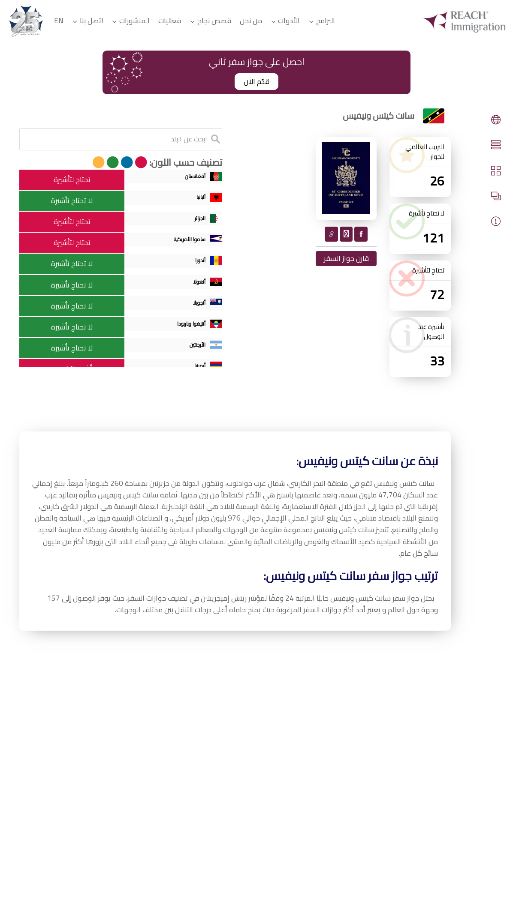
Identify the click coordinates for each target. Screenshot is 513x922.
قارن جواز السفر (346, 258)
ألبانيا (203, 200)
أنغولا (202, 285)
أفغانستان (194, 179)
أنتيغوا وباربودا (188, 327)
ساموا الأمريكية (185, 243)
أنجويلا (200, 306)
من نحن (251, 20)
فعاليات (169, 20)
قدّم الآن (256, 81)
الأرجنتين (198, 348)
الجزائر (202, 222)
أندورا (202, 264)
